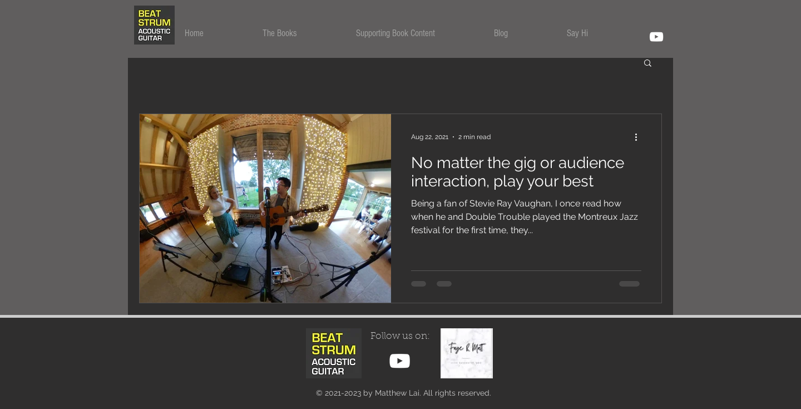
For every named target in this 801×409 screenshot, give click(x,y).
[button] (301, 33)
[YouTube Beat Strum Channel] (399, 360)
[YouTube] (656, 36)
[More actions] (639, 137)
